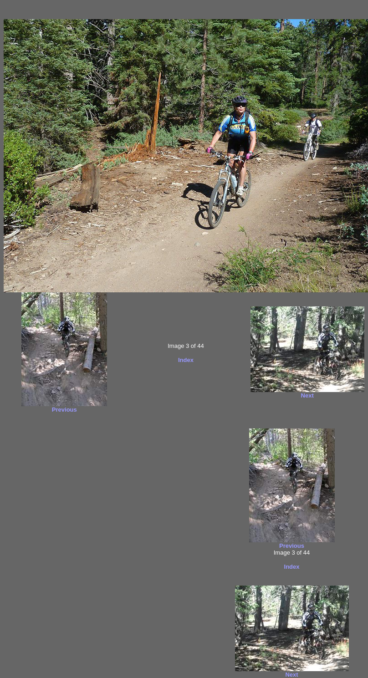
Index (186, 360)
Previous (64, 409)
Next (307, 395)
